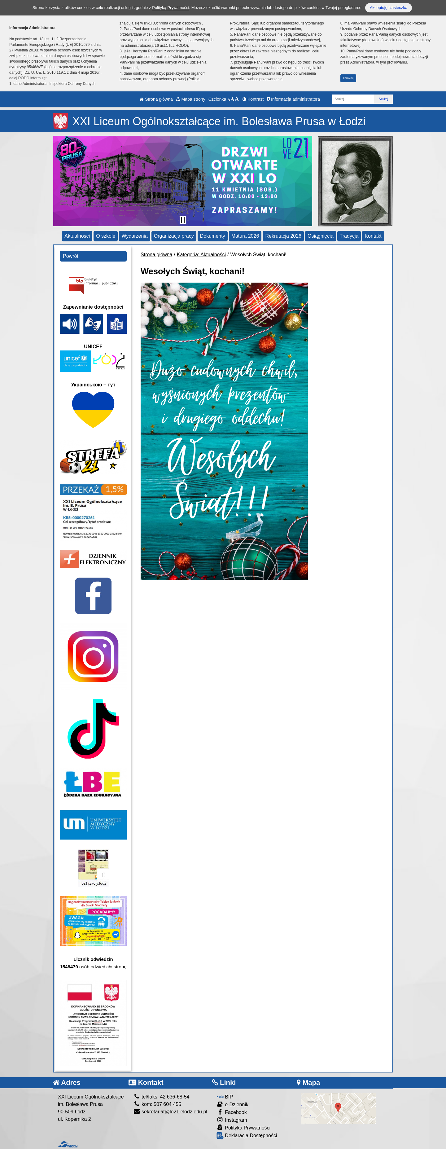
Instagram (231, 1120)
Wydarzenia (134, 236)
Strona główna (156, 99)
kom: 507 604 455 (157, 1104)
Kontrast (253, 99)
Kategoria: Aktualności (201, 254)
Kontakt (373, 236)
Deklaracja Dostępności (246, 1135)
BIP (224, 1096)
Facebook (231, 1112)
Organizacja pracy (174, 236)
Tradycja (349, 236)
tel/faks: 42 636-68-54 (161, 1096)
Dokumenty (212, 236)
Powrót (70, 256)
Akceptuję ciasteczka (388, 7)
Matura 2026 (245, 236)
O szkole (105, 236)
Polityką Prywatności (170, 7)
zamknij (348, 78)
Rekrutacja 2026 (283, 236)
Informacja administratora (293, 99)
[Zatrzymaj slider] (183, 220)
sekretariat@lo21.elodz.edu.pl (170, 1111)
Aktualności (77, 236)
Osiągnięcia (321, 236)
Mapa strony (190, 99)
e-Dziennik (232, 1104)
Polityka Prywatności (243, 1127)
